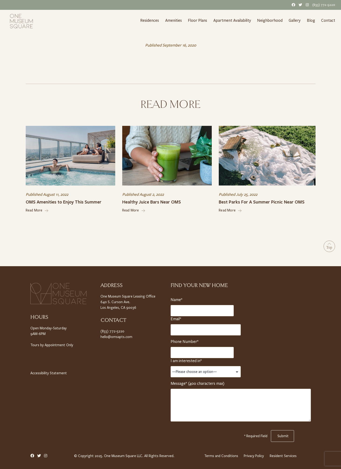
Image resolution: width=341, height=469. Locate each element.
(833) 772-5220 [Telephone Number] (324, 5)
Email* (177, 317)
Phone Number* (184, 340)
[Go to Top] (329, 245)
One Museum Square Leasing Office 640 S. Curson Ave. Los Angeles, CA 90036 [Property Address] (128, 300)
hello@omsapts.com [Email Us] (116, 335)
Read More (37, 209)
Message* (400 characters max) (197, 382)
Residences (149, 20)
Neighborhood (270, 20)
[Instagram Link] (306, 5)
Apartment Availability (233, 20)
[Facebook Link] (292, 5)
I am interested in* (186, 359)
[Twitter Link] (299, 5)
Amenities (173, 20)
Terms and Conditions (220, 455)
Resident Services (283, 455)
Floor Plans (198, 20)
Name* (177, 298)
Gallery (295, 20)
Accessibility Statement (48, 372)
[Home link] (21, 20)
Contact (328, 20)
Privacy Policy (254, 455)
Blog (312, 20)
